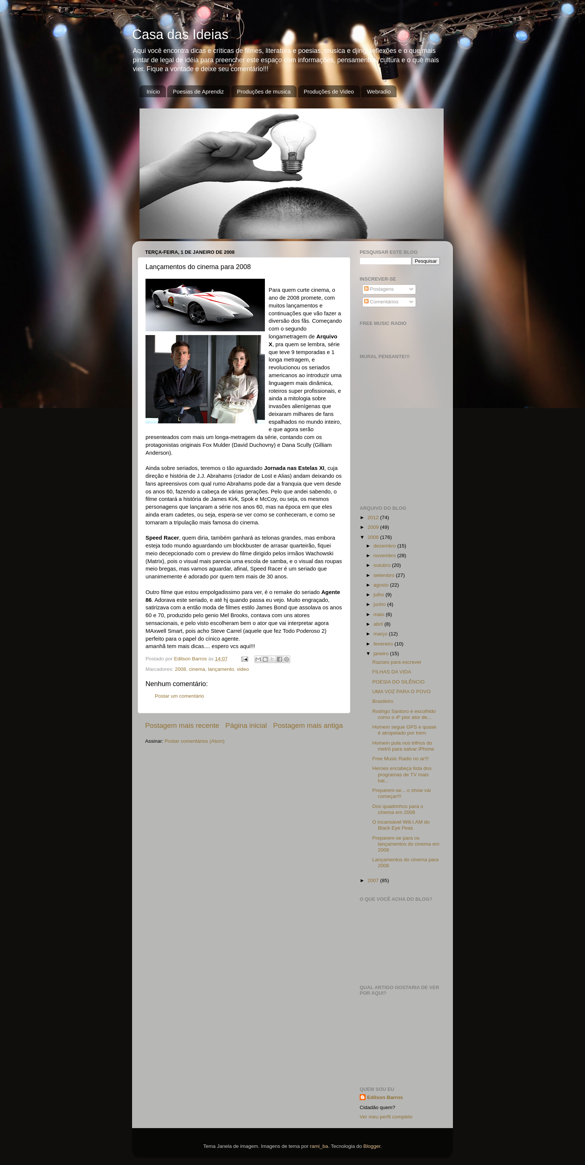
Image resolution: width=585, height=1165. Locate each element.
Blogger (372, 1146)
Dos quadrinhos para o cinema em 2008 (397, 809)
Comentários (381, 301)
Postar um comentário (179, 696)
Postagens (379, 289)
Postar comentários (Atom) (195, 741)
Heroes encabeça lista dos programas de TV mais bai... (402, 774)
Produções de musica (264, 91)
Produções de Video (329, 91)
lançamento (221, 669)
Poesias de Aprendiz (198, 91)
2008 (180, 669)
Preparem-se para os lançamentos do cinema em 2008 (405, 844)
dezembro (385, 546)
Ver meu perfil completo (386, 1117)
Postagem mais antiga (308, 725)
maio (379, 614)
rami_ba (319, 1146)
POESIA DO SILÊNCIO (398, 682)
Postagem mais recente (182, 725)
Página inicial (246, 725)
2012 (373, 517)
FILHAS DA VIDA (391, 672)
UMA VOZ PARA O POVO (401, 691)
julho (379, 594)
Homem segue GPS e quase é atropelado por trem (404, 730)
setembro (384, 575)
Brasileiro (382, 701)
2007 (373, 880)
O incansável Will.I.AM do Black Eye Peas (401, 825)
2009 (373, 527)
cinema (197, 669)
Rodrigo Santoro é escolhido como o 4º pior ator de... (404, 714)
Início (153, 91)
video (243, 669)
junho (380, 604)
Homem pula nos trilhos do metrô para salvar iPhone (403, 746)
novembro (385, 555)
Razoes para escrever (397, 662)
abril (378, 624)
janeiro (381, 653)
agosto (381, 585)
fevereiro (383, 644)
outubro (382, 565)
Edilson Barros (385, 1097)
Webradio (379, 91)
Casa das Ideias (180, 34)
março (381, 634)
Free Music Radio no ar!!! (400, 758)
